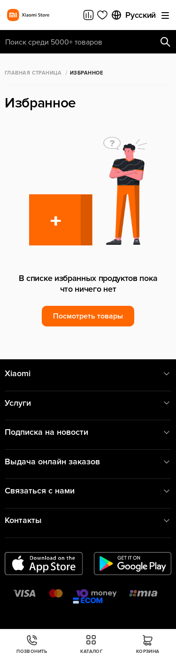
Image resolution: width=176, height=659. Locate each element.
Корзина (148, 644)
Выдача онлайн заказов (88, 462)
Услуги (88, 403)
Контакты (88, 520)
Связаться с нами (88, 491)
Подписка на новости (88, 432)
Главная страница (33, 73)
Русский (133, 15)
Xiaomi (88, 374)
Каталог (91, 644)
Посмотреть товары (88, 316)
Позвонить (31, 644)
